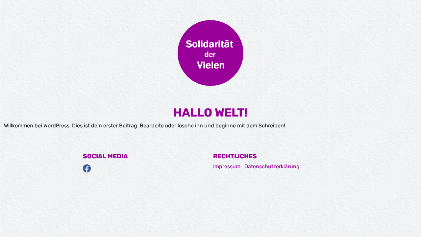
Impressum (226, 166)
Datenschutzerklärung (272, 166)
